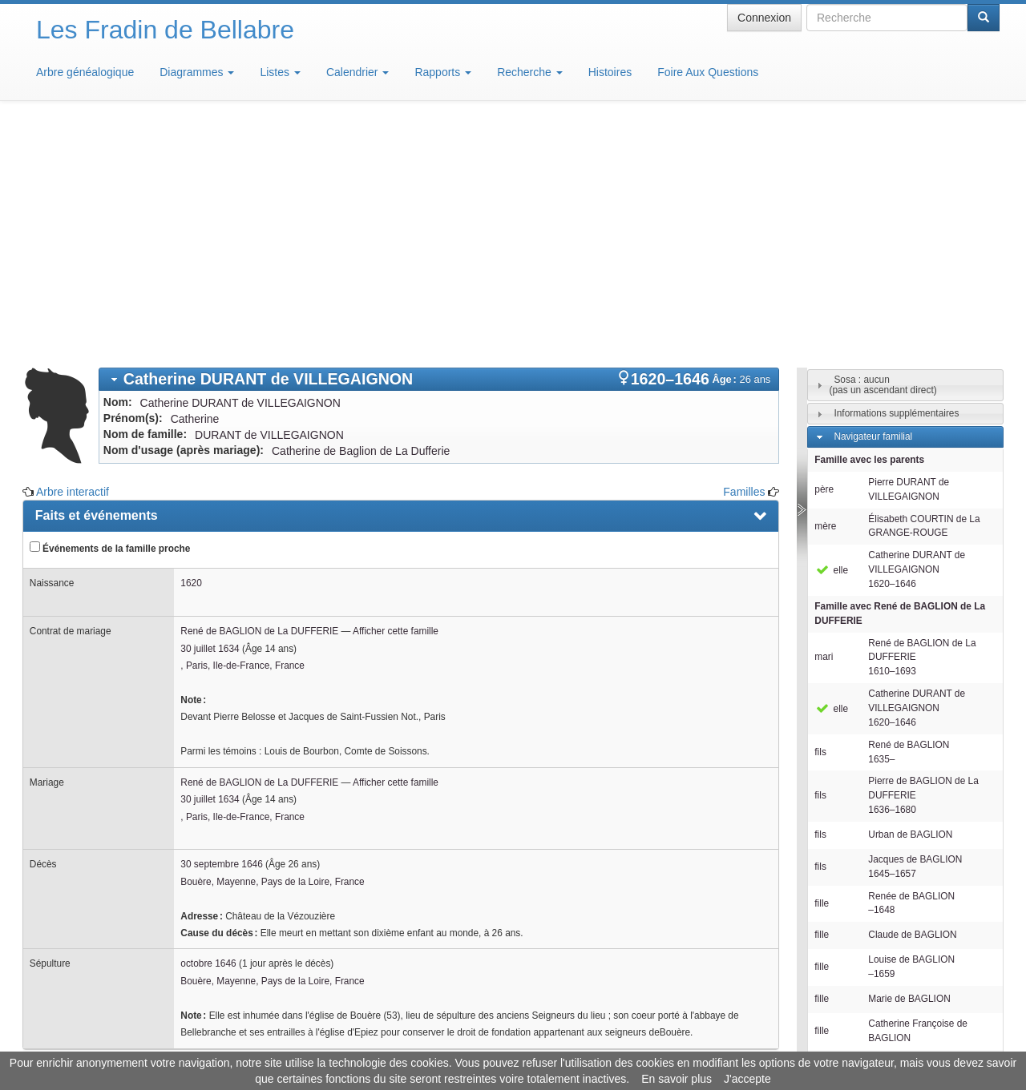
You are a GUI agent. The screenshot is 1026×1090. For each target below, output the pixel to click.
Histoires (610, 72)
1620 (190, 347)
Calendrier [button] (357, 72)
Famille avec (899, 378)
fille (821, 668)
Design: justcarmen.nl (952, 998)
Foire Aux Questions (707, 72)
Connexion (764, 17)
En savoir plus (676, 1078)
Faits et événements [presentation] (96, 280)
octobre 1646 (208, 728)
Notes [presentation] (53, 869)
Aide (517, 1042)
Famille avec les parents (869, 224)
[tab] (439, 143)
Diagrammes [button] (197, 72)
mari (823, 421)
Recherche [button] (530, 72)
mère (825, 290)
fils (820, 516)
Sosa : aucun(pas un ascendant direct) (882, 149)
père (824, 253)
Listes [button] (280, 72)
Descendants (861, 863)
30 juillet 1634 (209, 413)
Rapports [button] (442, 72)
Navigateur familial (873, 201)
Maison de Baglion (584, 1042)
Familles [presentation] (61, 834)
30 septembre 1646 (221, 628)
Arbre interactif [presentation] (81, 905)
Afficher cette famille (395, 395)
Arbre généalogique (85, 72)
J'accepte (747, 1078)
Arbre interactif (72, 256)
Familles (744, 256)
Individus (852, 886)
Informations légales (446, 1042)
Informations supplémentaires (896, 177)
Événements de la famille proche (110, 312)
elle (831, 334)
